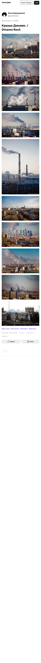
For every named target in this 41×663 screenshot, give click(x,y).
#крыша (32, 329)
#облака (24, 329)
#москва (6, 329)
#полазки (15, 329)
